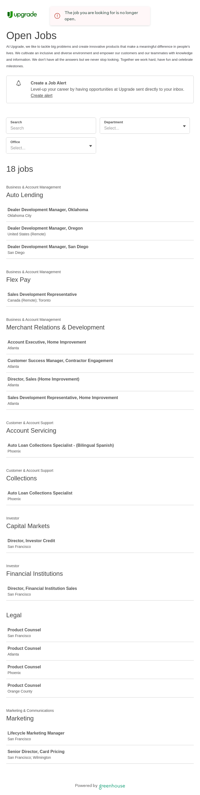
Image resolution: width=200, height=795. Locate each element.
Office (15, 142)
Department (113, 122)
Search (16, 122)
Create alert (42, 95)
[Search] (51, 129)
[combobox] (104, 128)
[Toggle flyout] (184, 126)
